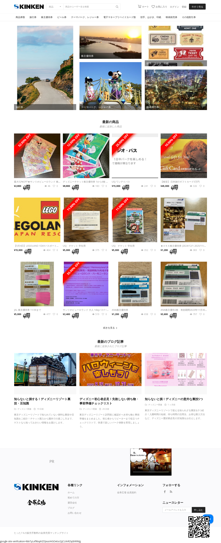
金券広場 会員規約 (126, 492)
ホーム (71, 492)
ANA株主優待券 (120, 309)
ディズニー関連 (22, 409)
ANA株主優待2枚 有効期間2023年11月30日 (184, 309)
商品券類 (20, 17)
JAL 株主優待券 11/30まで (27, 309)
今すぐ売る (197, 6)
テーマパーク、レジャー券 (85, 17)
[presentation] (20, 377)
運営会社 (72, 502)
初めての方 (73, 497)
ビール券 (61, 17)
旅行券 (33, 17)
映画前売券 (171, 17)
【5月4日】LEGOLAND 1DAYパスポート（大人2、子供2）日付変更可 (50, 245)
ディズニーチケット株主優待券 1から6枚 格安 (87, 181)
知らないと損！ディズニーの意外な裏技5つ (174, 399)
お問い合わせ (74, 512)
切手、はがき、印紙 (150, 17)
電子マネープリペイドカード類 (119, 17)
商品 (51, 6)
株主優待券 (47, 17)
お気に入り (159, 6)
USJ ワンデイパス (121, 181)
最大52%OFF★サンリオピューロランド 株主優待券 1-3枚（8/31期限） (51, 181)
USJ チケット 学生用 (74, 245)
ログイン (174, 6)
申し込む (198, 509)
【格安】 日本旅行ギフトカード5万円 (180, 181)
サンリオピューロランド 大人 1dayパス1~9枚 (86, 309)
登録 (184, 6)
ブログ (71, 507)
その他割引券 (189, 17)
